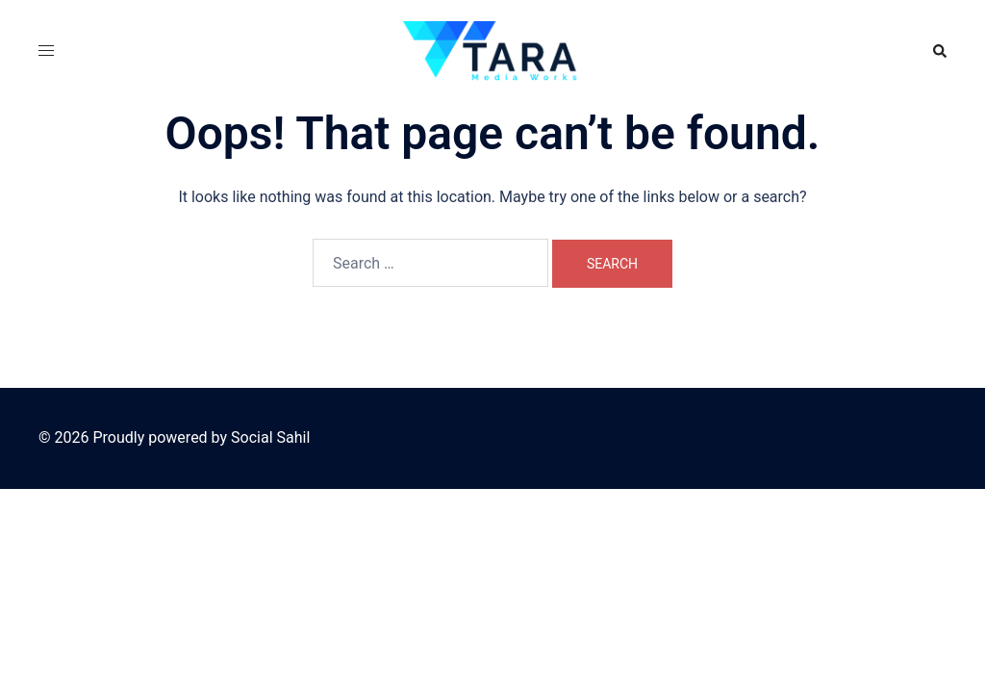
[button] (939, 51)
